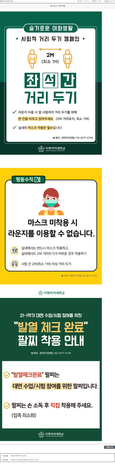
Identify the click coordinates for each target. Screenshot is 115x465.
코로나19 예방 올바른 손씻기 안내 (25, 459)
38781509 (9, 1)
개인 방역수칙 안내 (18, 455)
